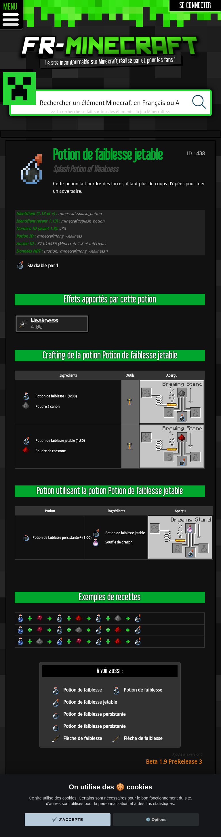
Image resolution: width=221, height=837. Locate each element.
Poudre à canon (47, 406)
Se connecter (195, 5)
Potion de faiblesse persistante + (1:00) (62, 537)
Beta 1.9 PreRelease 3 (174, 761)
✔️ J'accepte (67, 819)
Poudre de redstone (50, 451)
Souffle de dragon (118, 542)
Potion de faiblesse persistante (94, 714)
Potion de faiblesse (82, 690)
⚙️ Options (156, 819)
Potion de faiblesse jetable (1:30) (60, 440)
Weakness (44, 321)
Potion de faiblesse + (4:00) (56, 396)
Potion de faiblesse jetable (125, 532)
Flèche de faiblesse (82, 738)
